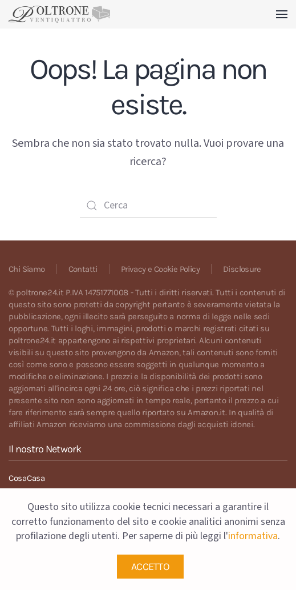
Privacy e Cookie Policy (160, 269)
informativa (253, 536)
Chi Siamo (27, 269)
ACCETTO (150, 566)
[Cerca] (148, 206)
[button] (281, 14)
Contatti (83, 269)
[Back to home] (59, 14)
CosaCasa (27, 478)
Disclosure (242, 269)
